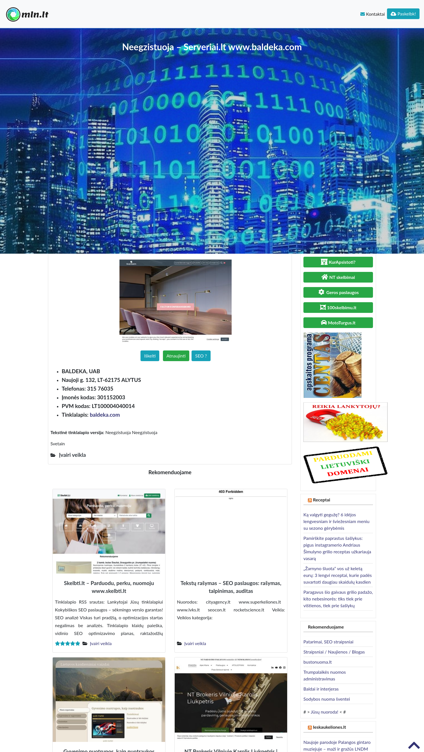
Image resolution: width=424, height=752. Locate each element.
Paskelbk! (403, 13)
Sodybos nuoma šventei (326, 698)
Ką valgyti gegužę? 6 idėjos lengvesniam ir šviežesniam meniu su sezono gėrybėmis (336, 521)
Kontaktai (372, 14)
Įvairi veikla (101, 643)
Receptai (321, 499)
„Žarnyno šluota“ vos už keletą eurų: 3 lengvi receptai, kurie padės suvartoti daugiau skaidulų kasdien (337, 575)
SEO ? (201, 355)
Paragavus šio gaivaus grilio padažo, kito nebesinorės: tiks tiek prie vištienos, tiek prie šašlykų (338, 598)
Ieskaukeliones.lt (329, 727)
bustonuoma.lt (317, 661)
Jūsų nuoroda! (324, 711)
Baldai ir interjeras (321, 688)
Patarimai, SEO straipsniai (328, 641)
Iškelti (150, 355)
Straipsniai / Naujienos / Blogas (334, 651)
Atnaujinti (176, 355)
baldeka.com (105, 414)
